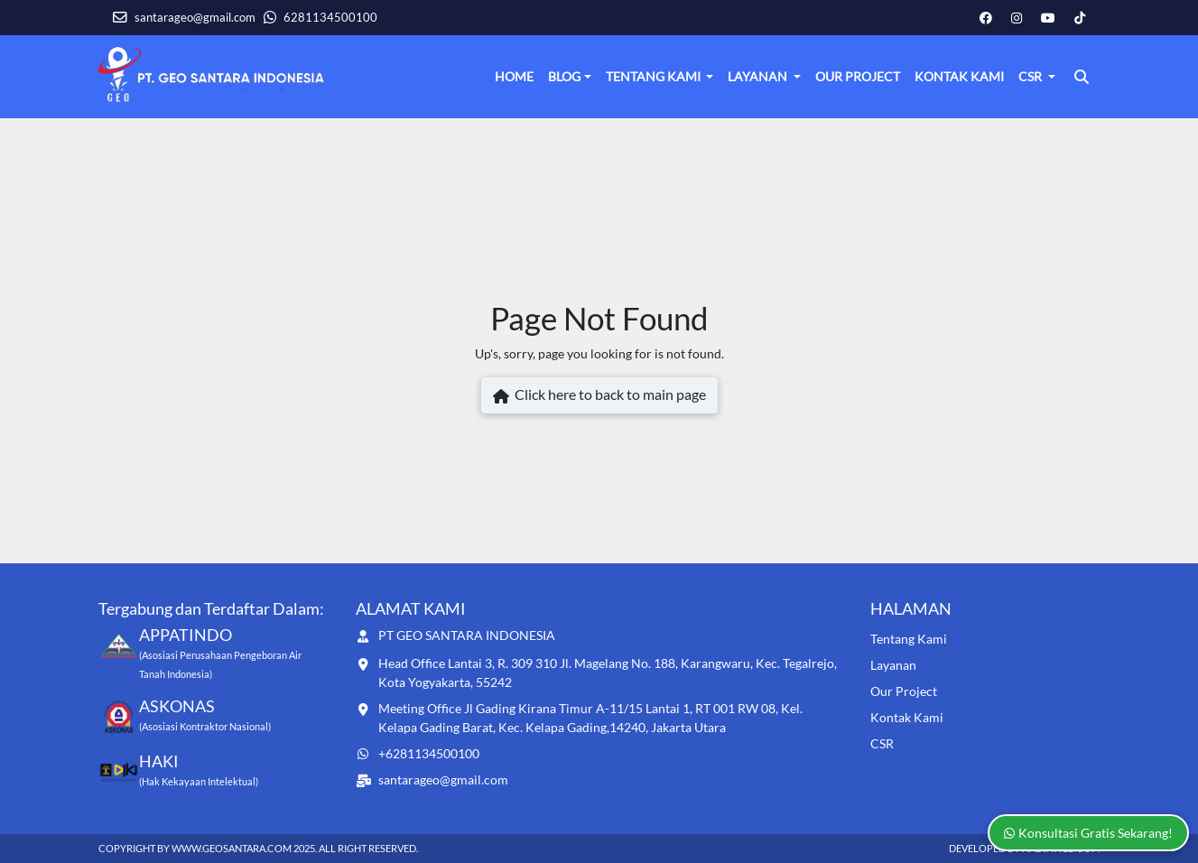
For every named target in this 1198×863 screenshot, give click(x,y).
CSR (1031, 76)
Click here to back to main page (599, 396)
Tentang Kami (654, 76)
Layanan (759, 76)
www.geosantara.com (232, 848)
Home (514, 76)
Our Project (857, 76)
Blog (564, 76)
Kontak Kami (959, 76)
